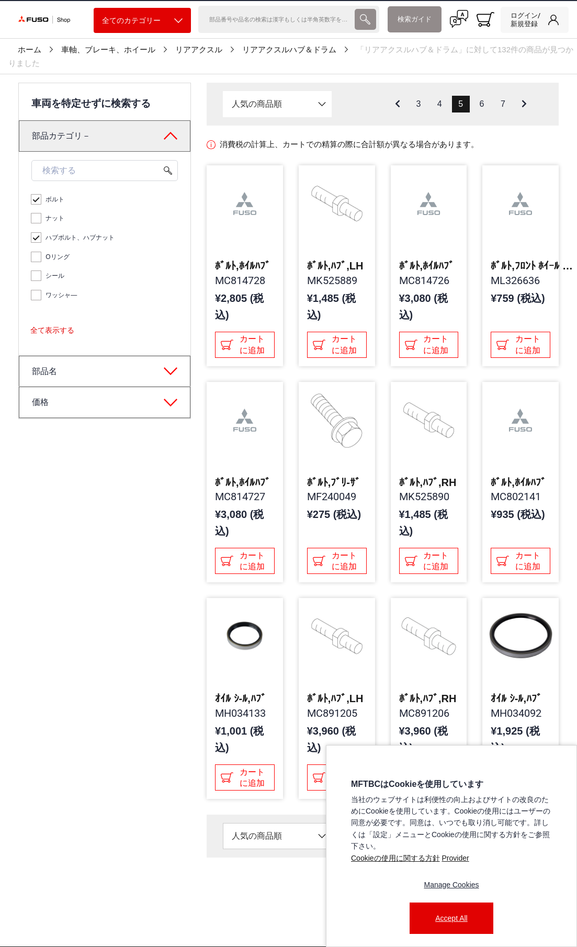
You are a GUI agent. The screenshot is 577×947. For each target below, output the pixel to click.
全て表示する (52, 330)
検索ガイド (415, 19)
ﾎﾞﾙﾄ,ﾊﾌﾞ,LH (335, 266)
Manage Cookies (451, 885)
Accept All (451, 918)
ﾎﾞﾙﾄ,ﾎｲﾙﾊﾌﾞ (242, 266)
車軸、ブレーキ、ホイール (108, 49)
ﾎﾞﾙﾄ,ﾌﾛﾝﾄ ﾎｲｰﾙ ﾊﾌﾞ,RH (532, 266)
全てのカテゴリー (142, 21)
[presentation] (365, 19)
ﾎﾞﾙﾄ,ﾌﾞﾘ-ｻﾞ (333, 482)
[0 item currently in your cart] (485, 19)
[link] (535, 20)
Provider (455, 858)
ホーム (29, 49)
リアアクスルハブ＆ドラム (289, 49)
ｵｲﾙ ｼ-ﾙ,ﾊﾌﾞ (240, 698)
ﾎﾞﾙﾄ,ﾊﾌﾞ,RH (428, 482)
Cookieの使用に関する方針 (395, 858)
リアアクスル (198, 49)
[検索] (275, 19)
